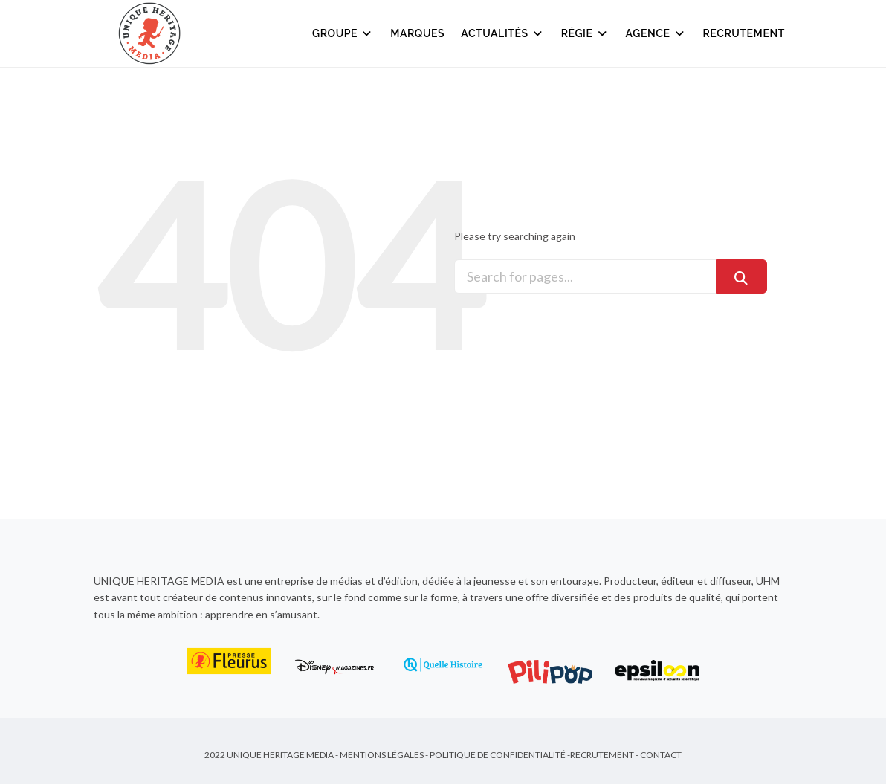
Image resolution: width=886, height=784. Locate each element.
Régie (585, 33)
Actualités (502, 33)
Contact (661, 754)
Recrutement (744, 33)
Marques (417, 33)
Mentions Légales (382, 754)
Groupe (343, 33)
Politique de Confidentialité (498, 754)
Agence (656, 33)
